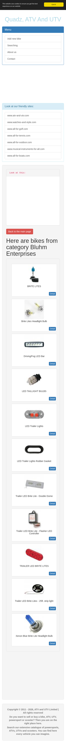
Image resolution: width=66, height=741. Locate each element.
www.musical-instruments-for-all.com (25, 149)
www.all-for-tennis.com (18, 135)
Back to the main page (19, 231)
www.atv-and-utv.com (18, 115)
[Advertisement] (33, 85)
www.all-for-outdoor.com (19, 142)
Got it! (54, 4)
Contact (11, 59)
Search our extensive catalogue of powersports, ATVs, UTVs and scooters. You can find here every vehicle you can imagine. (33, 730)
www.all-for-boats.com (18, 155)
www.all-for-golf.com (17, 129)
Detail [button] (52, 294)
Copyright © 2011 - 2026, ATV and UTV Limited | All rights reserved (33, 711)
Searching (12, 45)
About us (11, 52)
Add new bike (14, 38)
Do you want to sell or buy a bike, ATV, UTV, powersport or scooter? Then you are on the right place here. (33, 720)
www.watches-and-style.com (21, 122)
